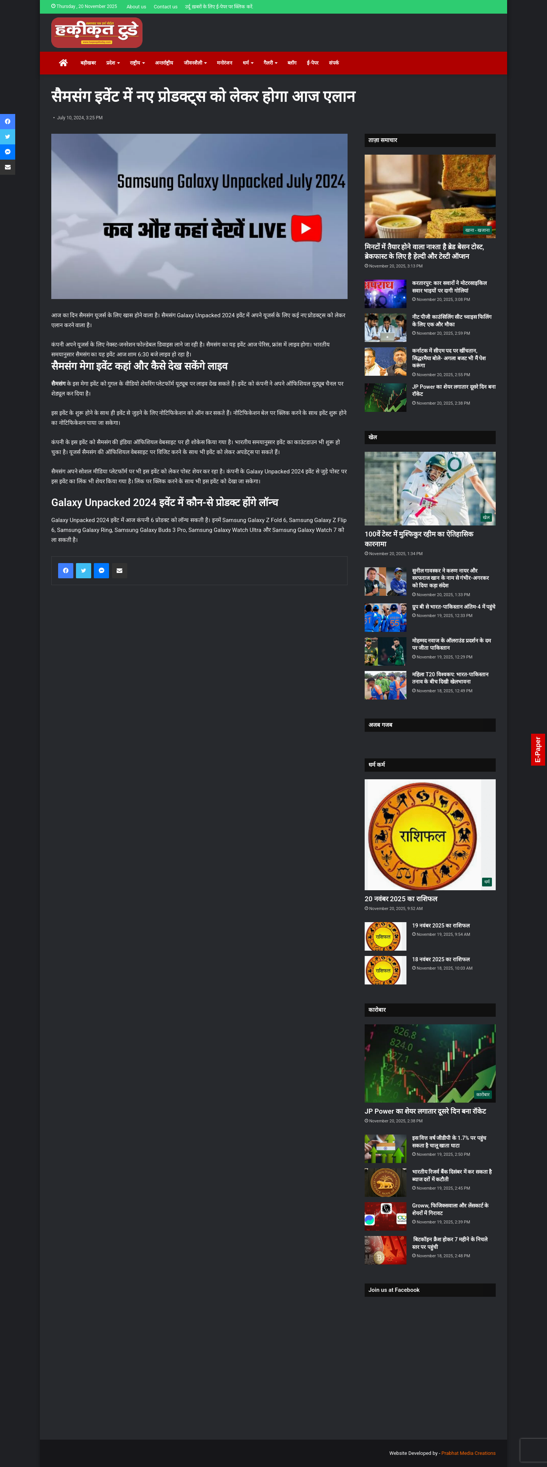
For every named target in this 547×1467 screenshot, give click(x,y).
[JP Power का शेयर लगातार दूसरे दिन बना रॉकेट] (385, 397)
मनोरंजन (224, 63)
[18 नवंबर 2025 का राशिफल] (385, 970)
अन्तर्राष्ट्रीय (164, 63)
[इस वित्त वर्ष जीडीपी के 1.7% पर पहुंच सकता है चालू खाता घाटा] (385, 1149)
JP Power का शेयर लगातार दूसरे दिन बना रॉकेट (425, 1111)
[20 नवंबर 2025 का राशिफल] (430, 834)
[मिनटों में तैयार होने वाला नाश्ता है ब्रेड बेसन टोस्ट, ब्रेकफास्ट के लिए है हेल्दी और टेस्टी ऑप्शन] (430, 196)
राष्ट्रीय (135, 63)
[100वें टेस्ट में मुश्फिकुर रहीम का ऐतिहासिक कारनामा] (430, 489)
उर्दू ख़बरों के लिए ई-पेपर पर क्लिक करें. (219, 6)
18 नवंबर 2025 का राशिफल (441, 959)
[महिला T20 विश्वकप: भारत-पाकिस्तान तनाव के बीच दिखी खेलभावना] (385, 685)
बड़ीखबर (88, 63)
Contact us (166, 6)
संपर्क (334, 63)
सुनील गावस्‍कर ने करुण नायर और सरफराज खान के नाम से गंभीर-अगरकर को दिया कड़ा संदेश (450, 578)
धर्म (246, 63)
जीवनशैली (193, 63)
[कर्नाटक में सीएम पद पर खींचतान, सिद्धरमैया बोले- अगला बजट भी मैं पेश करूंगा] (385, 361)
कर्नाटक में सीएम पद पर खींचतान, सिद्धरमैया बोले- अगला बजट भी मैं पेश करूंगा (449, 358)
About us (136, 6)
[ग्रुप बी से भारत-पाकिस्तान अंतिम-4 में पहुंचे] (385, 617)
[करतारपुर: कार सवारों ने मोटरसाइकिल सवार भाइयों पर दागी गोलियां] (385, 294)
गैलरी (268, 63)
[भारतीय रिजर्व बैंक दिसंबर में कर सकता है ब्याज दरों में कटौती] (385, 1182)
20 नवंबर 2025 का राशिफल (401, 899)
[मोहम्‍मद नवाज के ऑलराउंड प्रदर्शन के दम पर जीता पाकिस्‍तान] (385, 651)
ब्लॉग (292, 63)
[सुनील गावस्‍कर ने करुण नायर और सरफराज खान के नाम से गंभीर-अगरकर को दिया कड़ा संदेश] (385, 581)
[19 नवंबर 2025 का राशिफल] (385, 936)
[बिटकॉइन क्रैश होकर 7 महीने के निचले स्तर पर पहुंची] (385, 1250)
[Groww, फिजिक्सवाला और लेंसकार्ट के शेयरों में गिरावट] (385, 1216)
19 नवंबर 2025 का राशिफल (441, 926)
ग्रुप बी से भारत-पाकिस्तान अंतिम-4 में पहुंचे (453, 607)
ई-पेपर (312, 63)
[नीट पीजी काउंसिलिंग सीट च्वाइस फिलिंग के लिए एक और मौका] (385, 327)
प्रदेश (110, 63)
